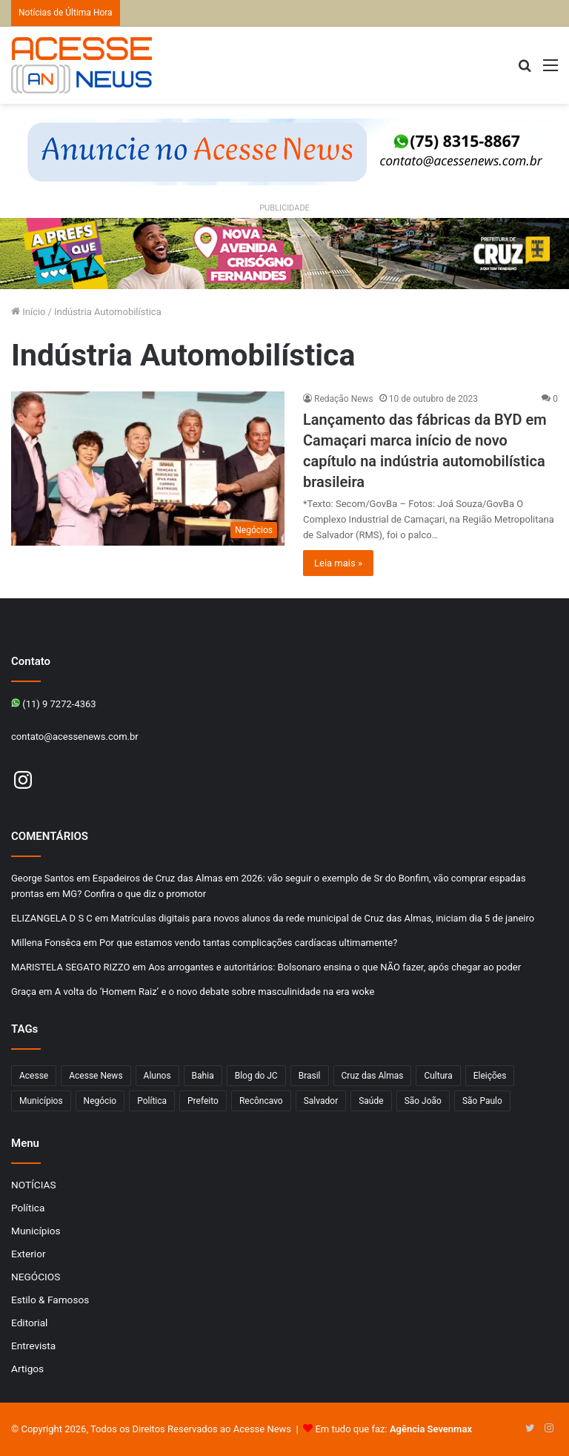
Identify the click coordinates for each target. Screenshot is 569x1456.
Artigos (27, 1368)
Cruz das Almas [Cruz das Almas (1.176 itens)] (373, 1076)
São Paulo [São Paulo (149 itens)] (482, 1101)
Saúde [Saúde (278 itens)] (371, 1101)
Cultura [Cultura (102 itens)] (438, 1076)
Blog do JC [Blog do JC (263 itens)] (256, 1076)
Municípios (36, 1231)
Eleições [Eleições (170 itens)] (490, 1076)
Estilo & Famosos (50, 1300)
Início (28, 311)
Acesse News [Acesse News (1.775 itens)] (95, 1076)
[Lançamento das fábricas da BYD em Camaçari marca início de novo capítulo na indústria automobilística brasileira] (147, 468)
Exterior (28, 1254)
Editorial (29, 1322)
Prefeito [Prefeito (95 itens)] (203, 1101)
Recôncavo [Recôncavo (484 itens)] (261, 1101)
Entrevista (33, 1345)
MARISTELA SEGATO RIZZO (70, 967)
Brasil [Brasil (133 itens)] (310, 1076)
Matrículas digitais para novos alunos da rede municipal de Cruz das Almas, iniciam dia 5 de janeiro (323, 918)
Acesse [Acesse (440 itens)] (33, 1076)
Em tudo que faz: (393, 1429)
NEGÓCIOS (35, 1277)
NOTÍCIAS (33, 1185)
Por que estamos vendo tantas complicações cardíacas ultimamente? (248, 942)
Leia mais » (338, 563)
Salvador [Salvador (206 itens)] (321, 1101)
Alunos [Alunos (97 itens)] (157, 1076)
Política (27, 1208)
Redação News (343, 399)
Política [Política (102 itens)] (152, 1101)
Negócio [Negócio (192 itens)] (100, 1101)
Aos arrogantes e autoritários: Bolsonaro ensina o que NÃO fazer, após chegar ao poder (334, 967)
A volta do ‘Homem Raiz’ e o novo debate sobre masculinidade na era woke (215, 991)
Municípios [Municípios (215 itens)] (41, 1101)
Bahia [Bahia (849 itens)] (203, 1076)
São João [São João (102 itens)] (423, 1101)
